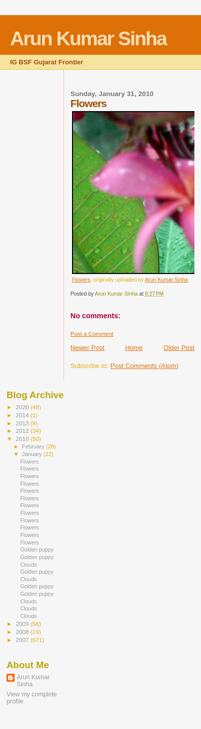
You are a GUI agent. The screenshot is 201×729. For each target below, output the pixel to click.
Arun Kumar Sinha (88, 38)
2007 (23, 639)
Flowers (81, 280)
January (33, 454)
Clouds (28, 565)
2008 (23, 631)
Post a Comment (92, 334)
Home (134, 347)
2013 (23, 423)
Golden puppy (36, 549)
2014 (23, 415)
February (34, 446)
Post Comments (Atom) (144, 366)
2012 (23, 430)
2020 (23, 407)
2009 (23, 623)
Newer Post (87, 347)
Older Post (179, 347)
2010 (23, 438)
